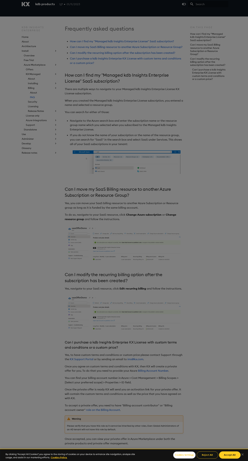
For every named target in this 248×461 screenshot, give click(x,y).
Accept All (230, 455)
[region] (124, 455)
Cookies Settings (184, 455)
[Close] (242, 454)
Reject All (207, 455)
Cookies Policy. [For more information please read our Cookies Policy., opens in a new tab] (59, 457)
